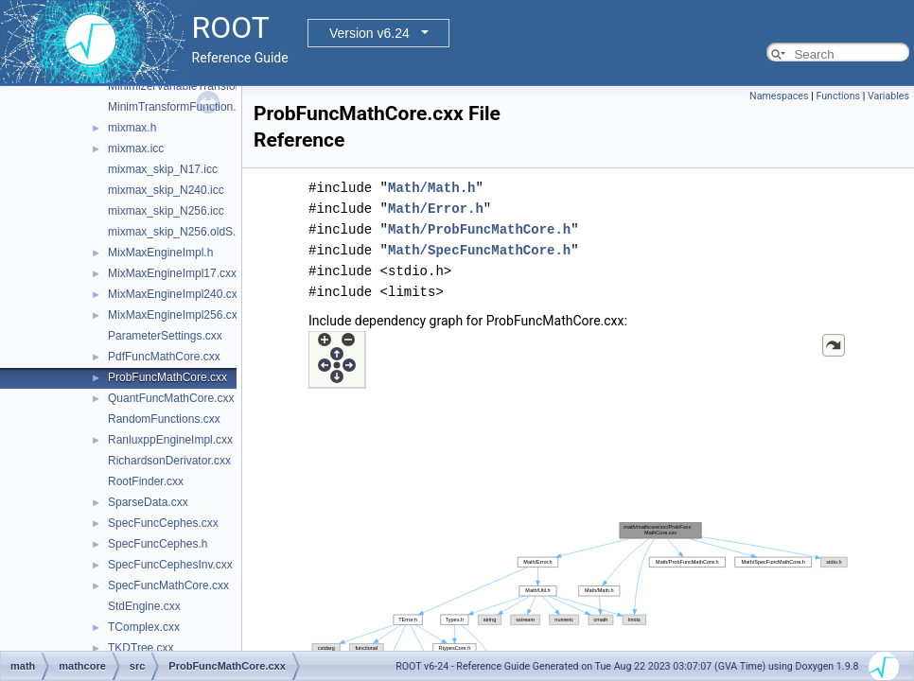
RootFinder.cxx (146, 481)
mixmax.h (132, 127)
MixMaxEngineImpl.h (160, 252)
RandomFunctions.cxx (164, 419)
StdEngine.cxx (144, 606)
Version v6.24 (369, 33)
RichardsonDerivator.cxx (169, 460)
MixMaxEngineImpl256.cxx (175, 315)
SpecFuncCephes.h (157, 543)
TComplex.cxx (144, 627)
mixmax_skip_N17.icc (163, 169)
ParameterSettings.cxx (165, 335)
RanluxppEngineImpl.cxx (170, 439)
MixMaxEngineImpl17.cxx (172, 273)
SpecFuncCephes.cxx (163, 523)
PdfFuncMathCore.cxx (164, 356)
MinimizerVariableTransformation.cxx (200, 86)
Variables (888, 96)
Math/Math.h (431, 188)
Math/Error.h (435, 209)
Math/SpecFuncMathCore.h (479, 250)
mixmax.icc (136, 148)
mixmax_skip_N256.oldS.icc (179, 231)
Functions (838, 96)
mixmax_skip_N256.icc (166, 211)
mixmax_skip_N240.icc (166, 190)
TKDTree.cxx (141, 648)
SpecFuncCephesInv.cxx (170, 564)
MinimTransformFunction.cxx (181, 107)
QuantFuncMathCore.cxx (171, 398)
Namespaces (778, 96)
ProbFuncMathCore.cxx (167, 377)
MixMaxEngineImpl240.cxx (175, 294)
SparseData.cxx (148, 502)
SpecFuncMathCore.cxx (168, 585)
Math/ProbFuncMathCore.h (479, 229)
